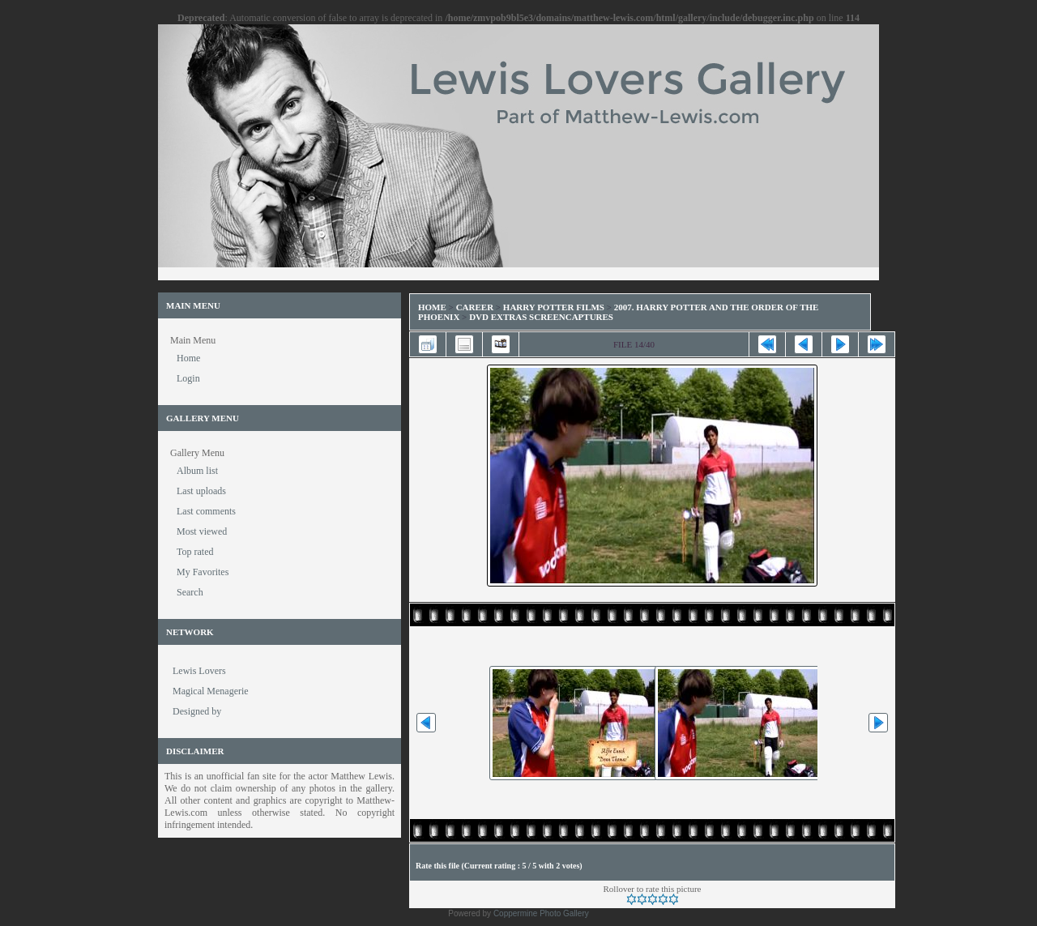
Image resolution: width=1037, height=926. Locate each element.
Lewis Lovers (199, 670)
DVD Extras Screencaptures (541, 317)
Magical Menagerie (211, 691)
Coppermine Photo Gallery (541, 913)
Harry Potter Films (553, 307)
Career (474, 307)
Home (432, 307)
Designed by (197, 711)
